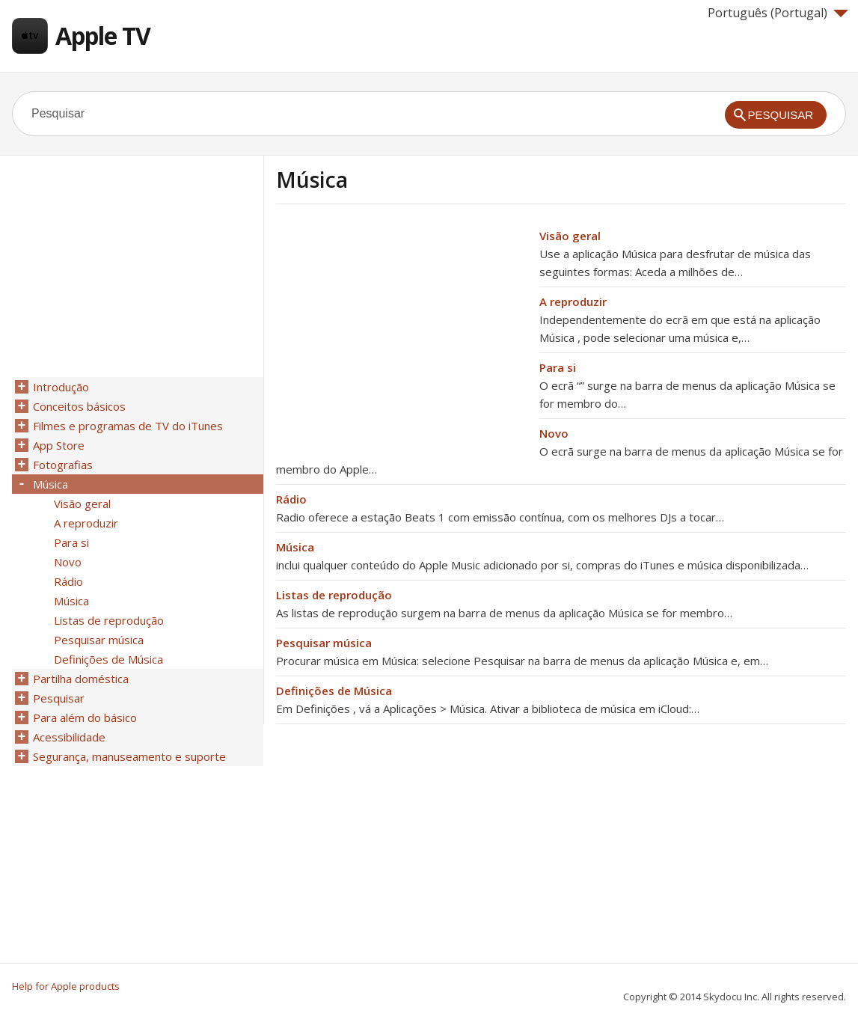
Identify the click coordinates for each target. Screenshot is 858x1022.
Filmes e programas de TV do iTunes (128, 425)
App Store (59, 445)
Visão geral (570, 235)
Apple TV (102, 35)
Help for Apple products (66, 986)
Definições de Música (334, 690)
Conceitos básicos (79, 406)
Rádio (291, 499)
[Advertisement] (401, 331)
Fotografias (63, 464)
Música (295, 546)
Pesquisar (59, 698)
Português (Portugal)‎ (778, 12)
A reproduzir (573, 301)
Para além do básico (85, 717)
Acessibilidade (69, 736)
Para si (557, 367)
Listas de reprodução (334, 594)
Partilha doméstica (81, 678)
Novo (554, 433)
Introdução (61, 386)
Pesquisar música (324, 642)
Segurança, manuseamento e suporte (129, 756)
